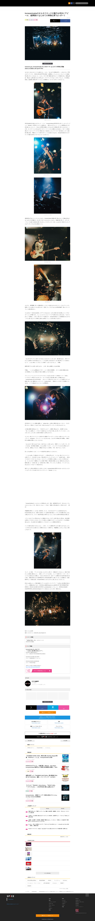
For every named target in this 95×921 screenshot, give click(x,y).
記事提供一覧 (78, 900)
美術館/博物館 (41, 880)
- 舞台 (50, 900)
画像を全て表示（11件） (47, 63)
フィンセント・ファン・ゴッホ (33, 883)
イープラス (27, 891)
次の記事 (66, 740)
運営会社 (77, 898)
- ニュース (63, 900)
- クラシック (51, 903)
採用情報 (77, 903)
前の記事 (29, 740)
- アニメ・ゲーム (51, 905)
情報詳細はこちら (42, 670)
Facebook (10, 899)
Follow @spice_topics (36, 722)
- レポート (63, 903)
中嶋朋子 (61, 883)
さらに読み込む (51, 873)
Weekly (47, 808)
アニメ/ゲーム (56, 880)
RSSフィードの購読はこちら (48, 712)
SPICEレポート (30, 747)
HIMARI (49, 880)
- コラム (63, 905)
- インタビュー (64, 901)
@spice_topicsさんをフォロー (13, 904)
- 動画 (63, 898)
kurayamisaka (39, 747)
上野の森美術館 (46, 883)
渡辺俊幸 (28, 885)
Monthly (62, 808)
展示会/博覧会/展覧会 (31, 880)
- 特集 (63, 906)
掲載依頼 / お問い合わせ (80, 901)
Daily (32, 808)
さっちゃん (47, 747)
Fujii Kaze (64, 880)
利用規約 (77, 905)
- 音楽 (50, 898)
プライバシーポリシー (79, 906)
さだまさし (54, 883)
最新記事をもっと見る (64, 836)
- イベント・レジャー (52, 901)
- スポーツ (50, 908)
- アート (50, 906)
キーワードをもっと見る (64, 888)
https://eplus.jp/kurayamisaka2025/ (33, 667)
